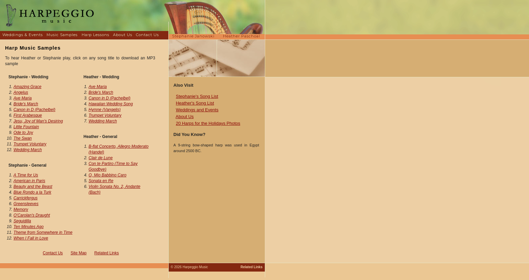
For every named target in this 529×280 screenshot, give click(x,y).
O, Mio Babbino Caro (108, 175)
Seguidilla (22, 221)
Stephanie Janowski (193, 36)
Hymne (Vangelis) (105, 109)
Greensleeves (25, 203)
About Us (122, 34)
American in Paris (29, 180)
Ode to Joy (23, 132)
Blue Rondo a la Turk (32, 192)
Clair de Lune (101, 158)
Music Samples (62, 34)
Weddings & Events (22, 34)
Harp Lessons (95, 34)
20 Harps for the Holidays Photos (208, 123)
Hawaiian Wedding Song (111, 104)
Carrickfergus (25, 198)
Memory (20, 209)
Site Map (78, 253)
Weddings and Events (197, 109)
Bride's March (25, 104)
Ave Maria (22, 98)
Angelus (20, 92)
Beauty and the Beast (32, 186)
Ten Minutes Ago (28, 226)
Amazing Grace (27, 86)
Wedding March (27, 149)
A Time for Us (25, 175)
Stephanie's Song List (197, 96)
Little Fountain (26, 126)
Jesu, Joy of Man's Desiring (38, 121)
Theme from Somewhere (43, 232)
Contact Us (147, 34)
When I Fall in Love (30, 238)
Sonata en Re (101, 180)
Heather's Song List (195, 103)
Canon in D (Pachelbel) (34, 109)
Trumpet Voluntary (29, 144)
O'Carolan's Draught (31, 215)
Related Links (106, 253)
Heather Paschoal (241, 36)
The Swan (22, 138)
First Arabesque (27, 115)
